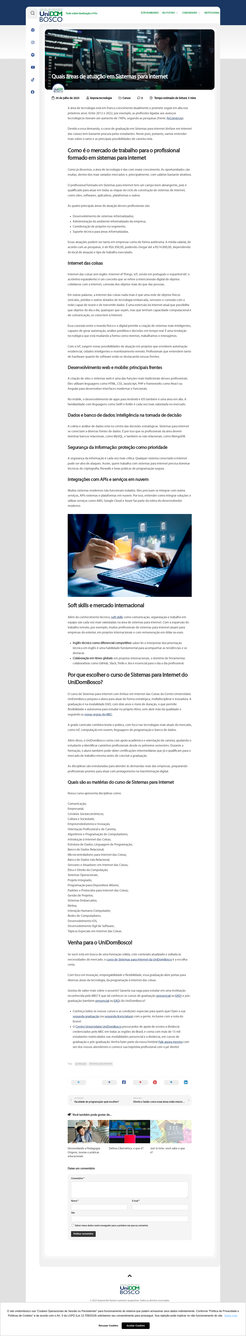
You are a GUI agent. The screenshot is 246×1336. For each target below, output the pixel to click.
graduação (81, 1064)
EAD (178, 996)
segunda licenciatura (118, 1016)
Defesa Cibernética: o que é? (126, 1148)
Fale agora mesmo (171, 1042)
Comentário (77, 1178)
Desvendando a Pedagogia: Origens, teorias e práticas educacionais (84, 1152)
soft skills (117, 617)
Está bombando (143, 13)
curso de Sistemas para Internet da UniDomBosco (139, 959)
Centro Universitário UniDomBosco (98, 1027)
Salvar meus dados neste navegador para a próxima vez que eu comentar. (111, 1225)
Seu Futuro (162, 13)
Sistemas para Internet (100, 1064)
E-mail (136, 1201)
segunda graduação (86, 1016)
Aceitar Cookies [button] (136, 1325)
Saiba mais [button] (230, 1315)
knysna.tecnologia (101, 98)
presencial (164, 996)
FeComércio (174, 118)
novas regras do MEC (98, 714)
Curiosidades (183, 13)
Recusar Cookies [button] (108, 1325)
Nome (75, 1201)
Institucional (205, 13)
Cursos (126, 98)
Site (73, 1213)
